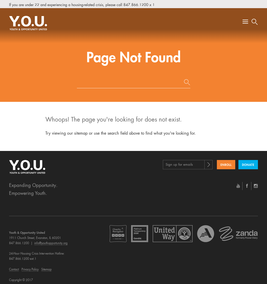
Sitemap (46, 267)
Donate (248, 162)
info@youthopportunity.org (51, 241)
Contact (14, 267)
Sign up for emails (179, 162)
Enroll (226, 162)
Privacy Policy (30, 267)
